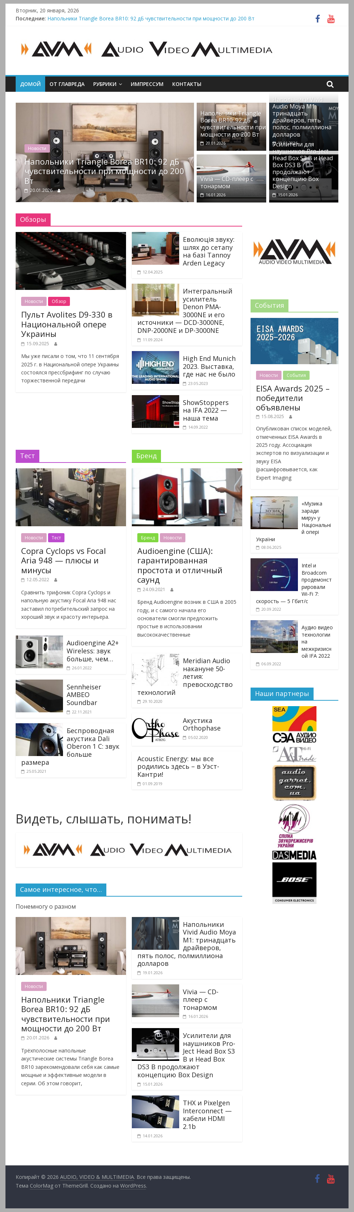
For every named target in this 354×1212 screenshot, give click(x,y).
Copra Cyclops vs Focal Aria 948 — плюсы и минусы (63, 560)
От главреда (67, 83)
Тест (56, 538)
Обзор (59, 301)
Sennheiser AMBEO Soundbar (84, 694)
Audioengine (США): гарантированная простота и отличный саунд (180, 565)
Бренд (148, 538)
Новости (37, 148)
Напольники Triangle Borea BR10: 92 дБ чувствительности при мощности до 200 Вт (151, 18)
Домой (30, 83)
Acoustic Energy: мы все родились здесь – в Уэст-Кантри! (178, 766)
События (296, 375)
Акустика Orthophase (202, 724)
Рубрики (105, 83)
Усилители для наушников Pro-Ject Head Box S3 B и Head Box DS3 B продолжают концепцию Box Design (186, 1055)
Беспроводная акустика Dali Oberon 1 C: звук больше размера (70, 746)
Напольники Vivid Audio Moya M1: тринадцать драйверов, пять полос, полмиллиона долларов (301, 116)
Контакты (186, 83)
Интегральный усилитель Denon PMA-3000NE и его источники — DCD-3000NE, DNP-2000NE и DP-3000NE (184, 311)
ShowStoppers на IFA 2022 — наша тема (206, 410)
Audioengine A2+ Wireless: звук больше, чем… (93, 650)
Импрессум (147, 83)
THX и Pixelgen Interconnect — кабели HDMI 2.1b (207, 1114)
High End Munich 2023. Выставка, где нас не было (209, 366)
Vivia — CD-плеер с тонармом (226, 182)
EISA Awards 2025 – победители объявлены (293, 398)
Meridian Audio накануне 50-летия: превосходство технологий (185, 676)
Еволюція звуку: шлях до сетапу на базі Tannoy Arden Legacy (209, 251)
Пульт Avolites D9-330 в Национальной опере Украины (67, 324)
